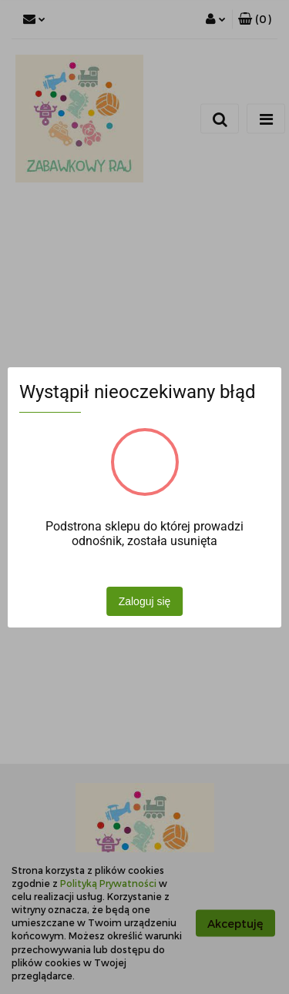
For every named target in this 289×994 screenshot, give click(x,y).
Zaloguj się (145, 601)
